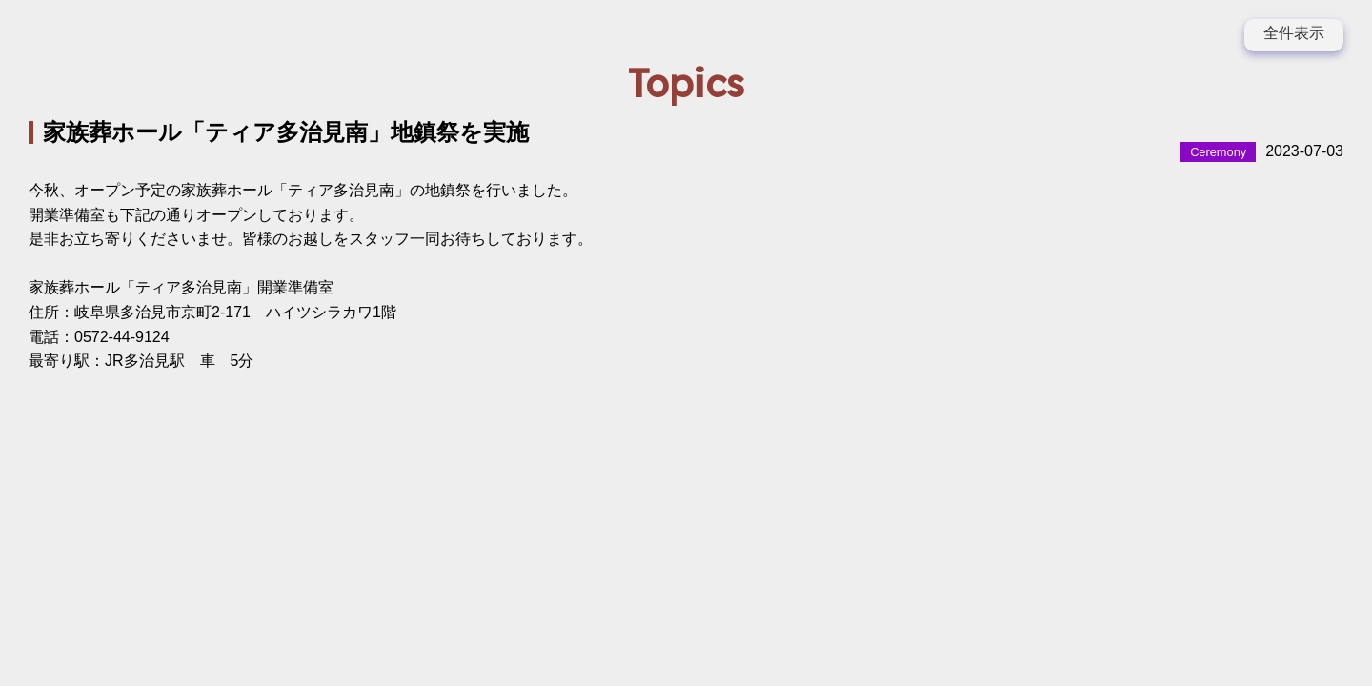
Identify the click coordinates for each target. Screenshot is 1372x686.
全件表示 (1293, 33)
